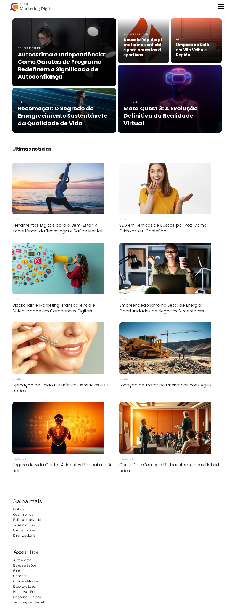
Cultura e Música (25, 581)
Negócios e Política (27, 597)
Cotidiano (20, 576)
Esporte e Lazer (24, 586)
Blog (16, 571)
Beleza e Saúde (24, 565)
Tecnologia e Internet (28, 602)
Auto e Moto (22, 560)
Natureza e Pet (24, 592)
